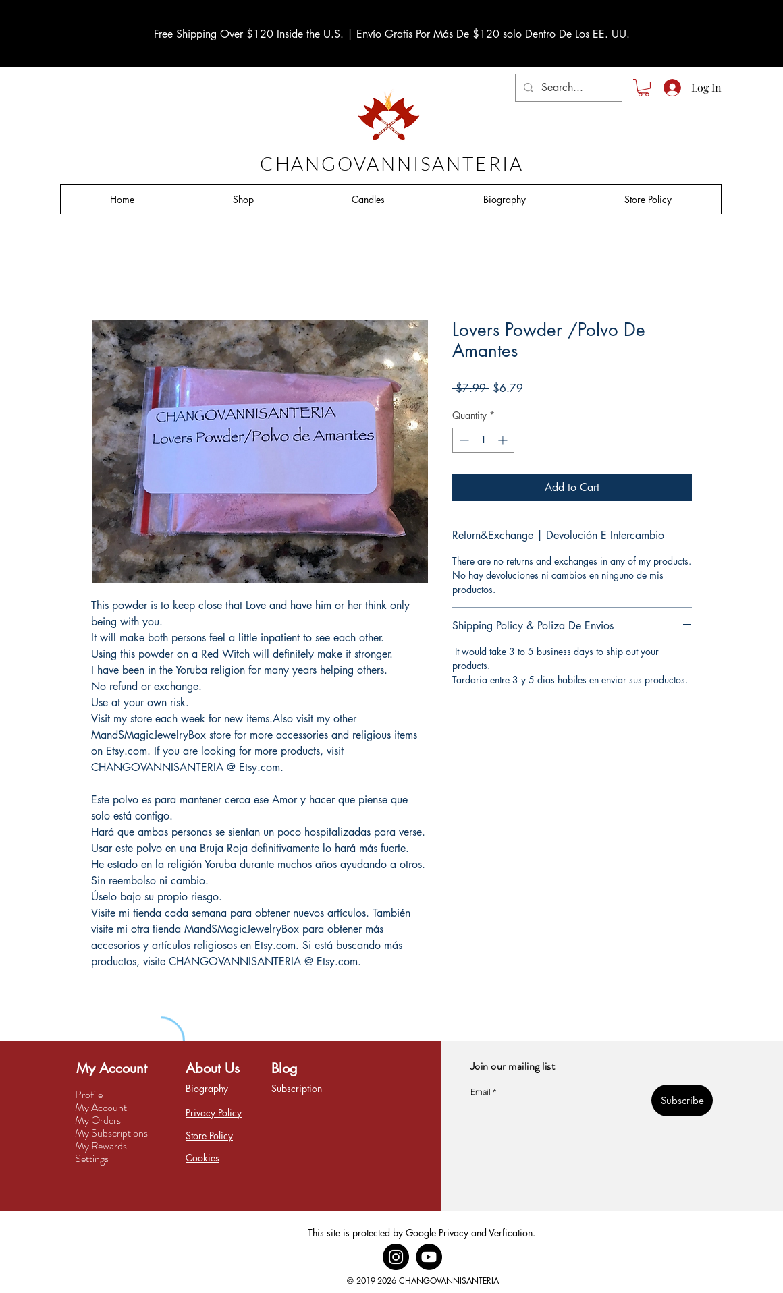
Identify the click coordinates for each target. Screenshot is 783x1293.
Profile (89, 1094)
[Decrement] (462, 440)
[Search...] (567, 87)
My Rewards (101, 1145)
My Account (101, 1107)
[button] (643, 87)
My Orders (98, 1120)
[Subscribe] (682, 1100)
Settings (92, 1158)
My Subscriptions (111, 1132)
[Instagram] (396, 1257)
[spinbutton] (483, 440)
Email (480, 1092)
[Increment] (503, 440)
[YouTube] (429, 1257)
